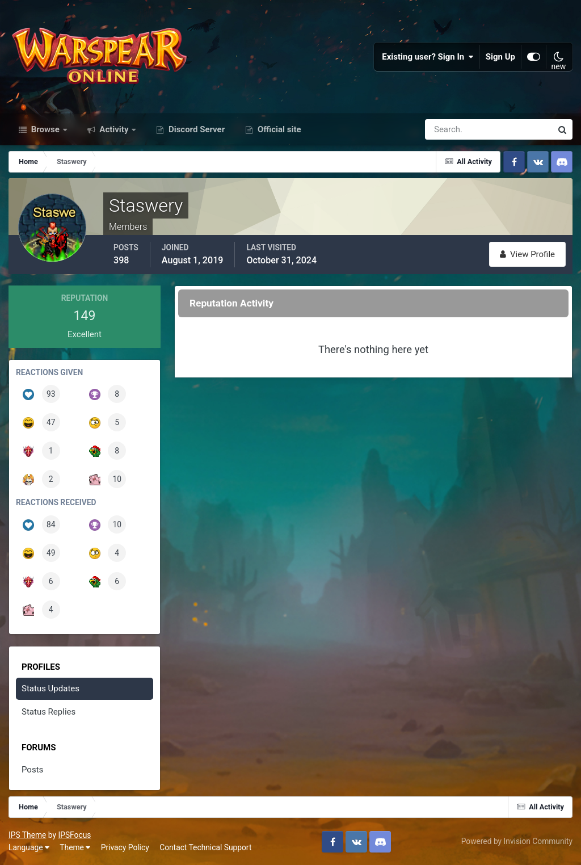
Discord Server (195, 129)
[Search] (449, 129)
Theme (75, 847)
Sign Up (500, 57)
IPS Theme (27, 834)
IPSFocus (74, 834)
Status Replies (48, 712)
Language (29, 847)
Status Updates (50, 688)
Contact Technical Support (205, 847)
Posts (32, 770)
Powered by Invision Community (516, 841)
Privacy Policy (125, 847)
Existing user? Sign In (428, 57)
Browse (45, 129)
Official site (278, 129)
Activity (114, 129)
